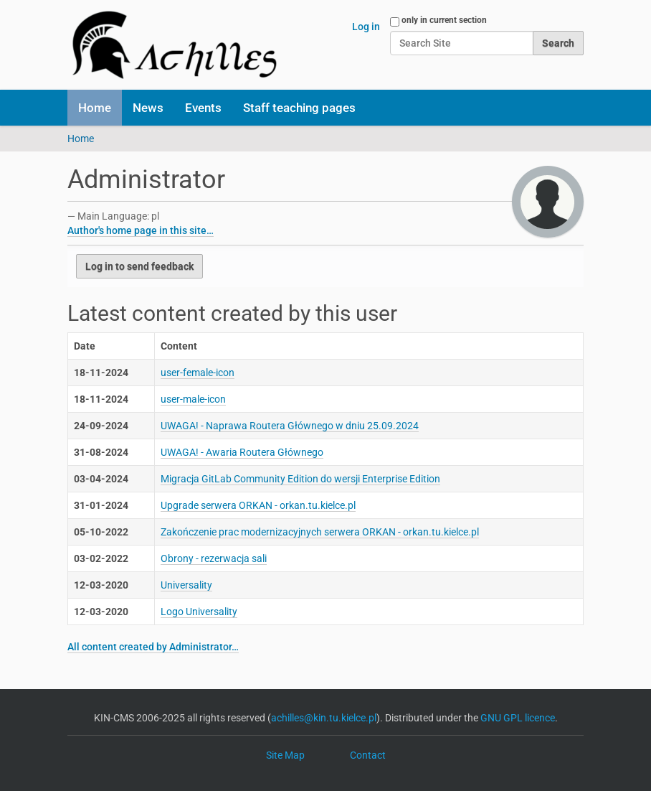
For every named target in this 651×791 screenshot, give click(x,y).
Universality (186, 585)
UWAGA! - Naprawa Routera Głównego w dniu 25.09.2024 (290, 425)
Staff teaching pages (299, 107)
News (148, 107)
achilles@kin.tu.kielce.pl (323, 718)
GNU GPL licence (517, 718)
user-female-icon (197, 372)
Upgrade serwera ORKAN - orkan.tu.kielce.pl (258, 505)
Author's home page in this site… (140, 230)
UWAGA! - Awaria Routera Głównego (242, 452)
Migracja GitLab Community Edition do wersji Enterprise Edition (300, 479)
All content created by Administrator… (153, 646)
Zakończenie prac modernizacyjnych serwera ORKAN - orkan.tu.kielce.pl (320, 532)
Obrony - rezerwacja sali (214, 558)
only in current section (444, 20)
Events (203, 107)
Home (94, 107)
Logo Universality (199, 611)
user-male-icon (193, 399)
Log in (366, 26)
